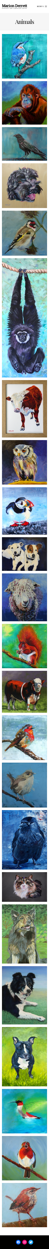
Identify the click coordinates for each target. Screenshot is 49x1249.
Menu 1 (42, 6)
